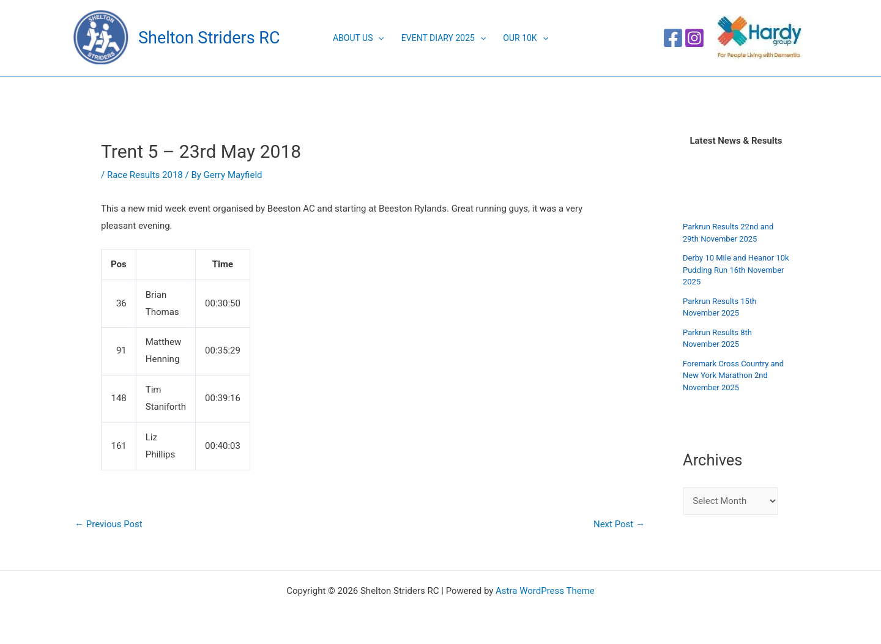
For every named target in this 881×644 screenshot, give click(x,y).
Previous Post (109, 524)
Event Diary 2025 (443, 38)
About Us (358, 38)
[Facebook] (673, 38)
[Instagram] (694, 38)
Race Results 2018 (145, 174)
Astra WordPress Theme (545, 590)
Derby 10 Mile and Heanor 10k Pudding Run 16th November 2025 (736, 269)
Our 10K (525, 38)
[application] (378, 38)
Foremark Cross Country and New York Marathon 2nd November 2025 (733, 375)
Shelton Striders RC (209, 38)
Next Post (619, 524)
